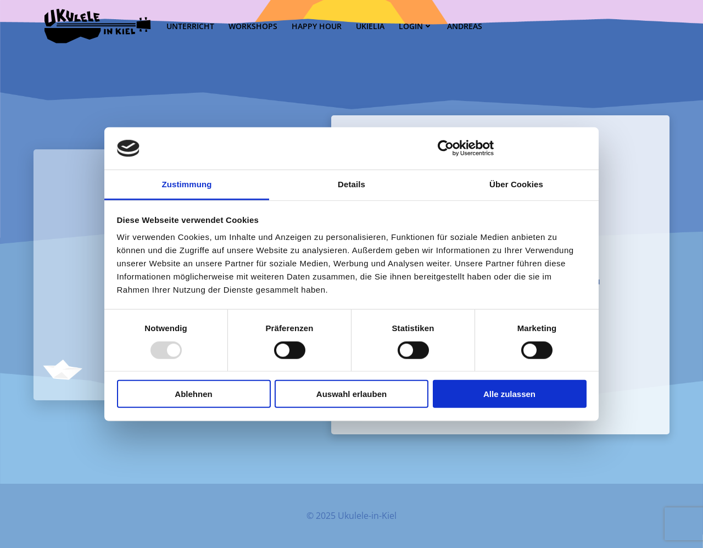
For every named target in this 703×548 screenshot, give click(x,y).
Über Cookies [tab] (516, 184)
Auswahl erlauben (351, 394)
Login (416, 26)
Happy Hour (317, 26)
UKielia (370, 26)
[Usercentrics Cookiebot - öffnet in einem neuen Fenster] (446, 148)
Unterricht (190, 26)
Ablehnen (193, 394)
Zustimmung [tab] (187, 184)
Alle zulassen (509, 394)
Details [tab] (351, 184)
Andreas (464, 26)
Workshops (252, 26)
